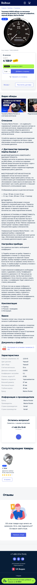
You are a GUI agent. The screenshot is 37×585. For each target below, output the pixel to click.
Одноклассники (18, 559)
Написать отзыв (18, 535)
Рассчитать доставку (24, 85)
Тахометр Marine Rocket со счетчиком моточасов (10, 115)
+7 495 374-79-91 (19, 428)
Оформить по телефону (19, 77)
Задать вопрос (18, 437)
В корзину (7, 480)
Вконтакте (14, 559)
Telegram (22, 559)
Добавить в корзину (22, 72)
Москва (6, 85)
